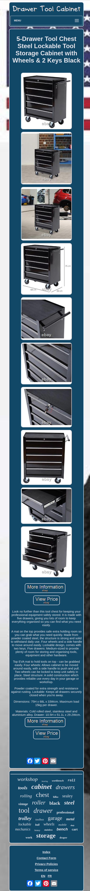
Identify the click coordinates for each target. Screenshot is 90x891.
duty (73, 825)
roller (38, 802)
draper (63, 837)
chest (42, 794)
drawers (65, 787)
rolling (26, 795)
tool (24, 810)
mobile (62, 824)
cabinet (41, 786)
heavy (37, 830)
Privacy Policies (46, 864)
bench (62, 829)
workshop (27, 779)
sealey (67, 796)
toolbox (39, 819)
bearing (45, 781)
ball (37, 824)
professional (65, 812)
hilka (55, 797)
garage (55, 818)
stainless (48, 829)
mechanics (22, 829)
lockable (24, 824)
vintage (23, 804)
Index (46, 852)
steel (69, 803)
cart (75, 829)
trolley (24, 818)
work (29, 837)
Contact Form (46, 858)
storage (45, 835)
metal (70, 819)
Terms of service (46, 870)
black (54, 803)
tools (22, 787)
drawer (43, 810)
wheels (49, 824)
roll (71, 780)
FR (50, 876)
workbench (58, 780)
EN (43, 876)
